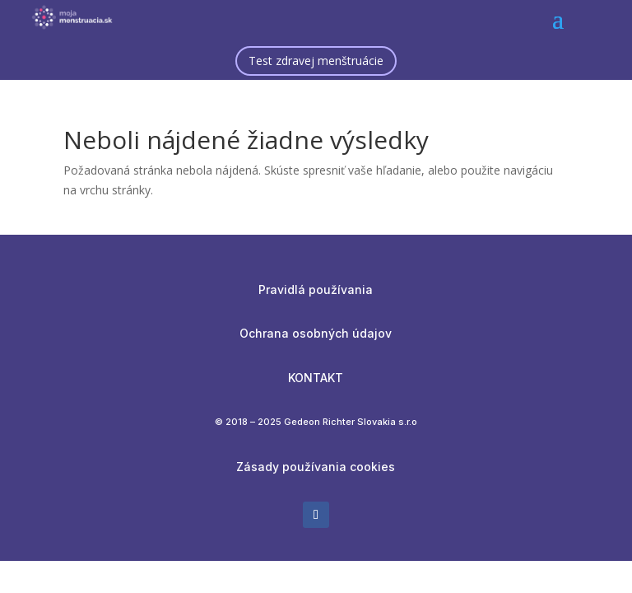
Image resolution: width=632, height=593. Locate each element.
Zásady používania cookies (315, 467)
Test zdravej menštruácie (316, 60)
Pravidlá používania (315, 289)
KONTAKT (315, 378)
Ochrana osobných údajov (315, 333)
